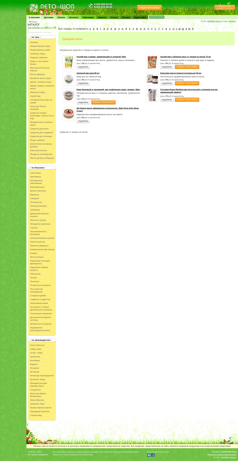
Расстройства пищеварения (36, 290)
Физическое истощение (40, 324)
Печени (33, 278)
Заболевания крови (39, 303)
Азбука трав (35, 349)
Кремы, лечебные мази (40, 82)
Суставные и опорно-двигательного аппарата (41, 308)
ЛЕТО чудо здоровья (37, 4)
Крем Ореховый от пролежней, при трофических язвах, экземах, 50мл (108, 90)
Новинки (34, 42)
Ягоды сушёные (37, 140)
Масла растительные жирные (39, 69)
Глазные (34, 228)
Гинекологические (38, 206)
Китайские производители (42, 375)
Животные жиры (37, 92)
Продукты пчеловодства (41, 154)
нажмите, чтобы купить (187, 67)
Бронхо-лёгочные (38, 191)
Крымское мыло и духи (40, 78)
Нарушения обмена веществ (39, 268)
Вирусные (34, 194)
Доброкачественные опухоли (39, 214)
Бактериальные (37, 187)
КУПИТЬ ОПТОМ (156, 17)
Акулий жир (35, 96)
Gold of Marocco (37, 345)
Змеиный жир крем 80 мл (87, 73)
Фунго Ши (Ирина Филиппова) (38, 394)
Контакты (73, 17)
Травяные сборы (37, 54)
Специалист (35, 390)
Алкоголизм (35, 173)
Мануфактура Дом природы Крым (38, 384)
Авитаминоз (35, 177)
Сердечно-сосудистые (40, 299)
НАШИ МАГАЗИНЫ (149, 7)
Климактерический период (42, 249)
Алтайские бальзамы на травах (41, 101)
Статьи (114, 17)
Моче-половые (37, 257)
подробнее (83, 67)
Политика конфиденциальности (221, 454)
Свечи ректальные (38, 150)
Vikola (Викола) (37, 400)
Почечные (34, 281)
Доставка (48, 17)
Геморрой (34, 198)
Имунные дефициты (39, 245)
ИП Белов (34, 372)
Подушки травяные (39, 57)
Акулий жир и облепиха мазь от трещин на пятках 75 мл (185, 57)
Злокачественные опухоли (42, 238)
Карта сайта (140, 17)
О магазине (34, 17)
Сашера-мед (36, 415)
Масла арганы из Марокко (42, 158)
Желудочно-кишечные (40, 224)
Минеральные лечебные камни (41, 123)
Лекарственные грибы (40, 50)
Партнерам (88, 17)
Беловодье (35, 360)
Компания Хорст (37, 404)
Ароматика (35, 356)
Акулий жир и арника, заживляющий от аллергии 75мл (101, 57)
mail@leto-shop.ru (214, 21)
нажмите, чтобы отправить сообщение (224, 7)
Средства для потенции (41, 136)
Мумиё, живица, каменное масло (42, 87)
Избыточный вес (37, 242)
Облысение (35, 274)
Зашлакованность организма (38, 232)
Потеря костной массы (40, 285)
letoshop (232, 21)
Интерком (34, 368)
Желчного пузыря (38, 220)
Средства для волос (39, 129)
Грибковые (35, 210)
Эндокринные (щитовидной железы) (40, 328)
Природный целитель (40, 411)
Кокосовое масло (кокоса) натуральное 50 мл (180, 73)
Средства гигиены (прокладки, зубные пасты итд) (42, 116)
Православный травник (40, 407)
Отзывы (126, 17)
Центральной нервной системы (40, 318)
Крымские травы (37, 379)
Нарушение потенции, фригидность (40, 262)
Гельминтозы (36, 202)
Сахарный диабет (38, 295)
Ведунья (34, 364)
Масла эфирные (37, 74)
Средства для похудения (41, 132)
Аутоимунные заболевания (36, 181)
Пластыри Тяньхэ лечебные (38, 107)
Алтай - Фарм (36, 353)
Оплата (61, 17)
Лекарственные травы (40, 46)
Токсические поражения (41, 313)
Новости (102, 17)
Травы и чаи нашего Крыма (39, 62)
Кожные (33, 253)
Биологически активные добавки (41, 145)
